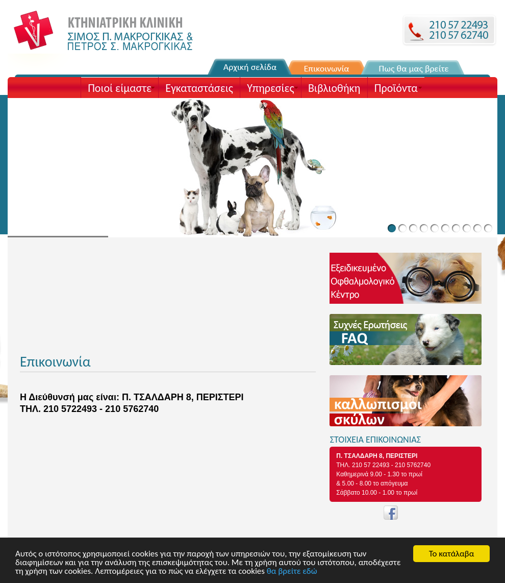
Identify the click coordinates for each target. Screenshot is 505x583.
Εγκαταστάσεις (199, 88)
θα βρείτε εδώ (292, 571)
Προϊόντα (396, 88)
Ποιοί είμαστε (120, 88)
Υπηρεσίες (270, 88)
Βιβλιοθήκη (334, 88)
